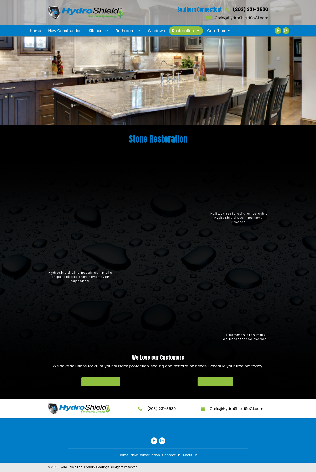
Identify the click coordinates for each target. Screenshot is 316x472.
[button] (106, 31)
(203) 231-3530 (250, 9)
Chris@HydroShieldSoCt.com (241, 17)
